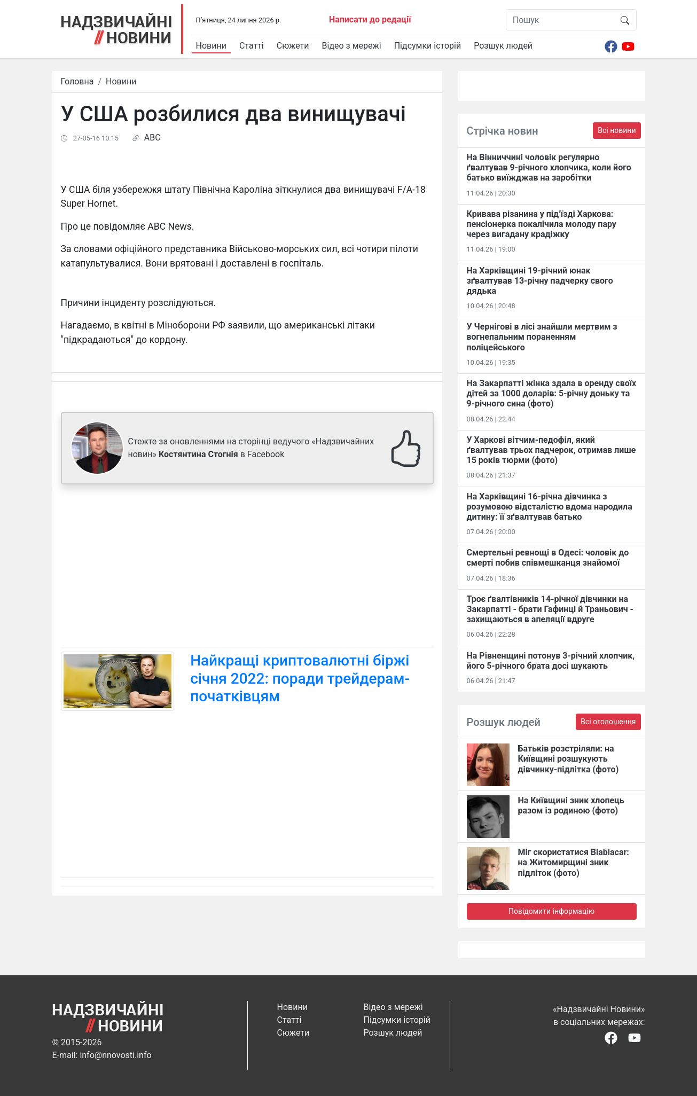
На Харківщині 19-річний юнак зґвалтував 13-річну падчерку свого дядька (540, 280)
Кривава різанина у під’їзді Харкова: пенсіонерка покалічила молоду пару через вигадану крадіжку (541, 224)
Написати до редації (370, 19)
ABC (152, 137)
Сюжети (293, 46)
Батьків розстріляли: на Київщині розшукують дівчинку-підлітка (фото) (568, 758)
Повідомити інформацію (551, 911)
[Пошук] (560, 20)
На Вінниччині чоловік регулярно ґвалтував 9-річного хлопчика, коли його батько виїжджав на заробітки (549, 167)
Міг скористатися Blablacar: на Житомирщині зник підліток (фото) (573, 862)
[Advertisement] (247, 568)
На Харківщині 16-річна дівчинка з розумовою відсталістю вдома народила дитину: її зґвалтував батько (549, 506)
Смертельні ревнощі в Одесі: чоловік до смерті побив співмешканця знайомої (548, 557)
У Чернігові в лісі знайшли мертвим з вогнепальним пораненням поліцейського (542, 337)
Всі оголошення (608, 721)
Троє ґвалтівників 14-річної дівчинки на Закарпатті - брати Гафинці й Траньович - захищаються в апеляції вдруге (550, 609)
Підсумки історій (427, 46)
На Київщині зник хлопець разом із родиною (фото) (571, 805)
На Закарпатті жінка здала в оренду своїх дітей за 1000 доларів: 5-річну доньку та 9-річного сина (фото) (552, 393)
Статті (251, 46)
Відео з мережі (351, 46)
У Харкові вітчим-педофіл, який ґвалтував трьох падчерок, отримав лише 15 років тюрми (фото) (551, 450)
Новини (211, 46)
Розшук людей (503, 46)
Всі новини (617, 130)
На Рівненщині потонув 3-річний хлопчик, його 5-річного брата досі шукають (551, 661)
